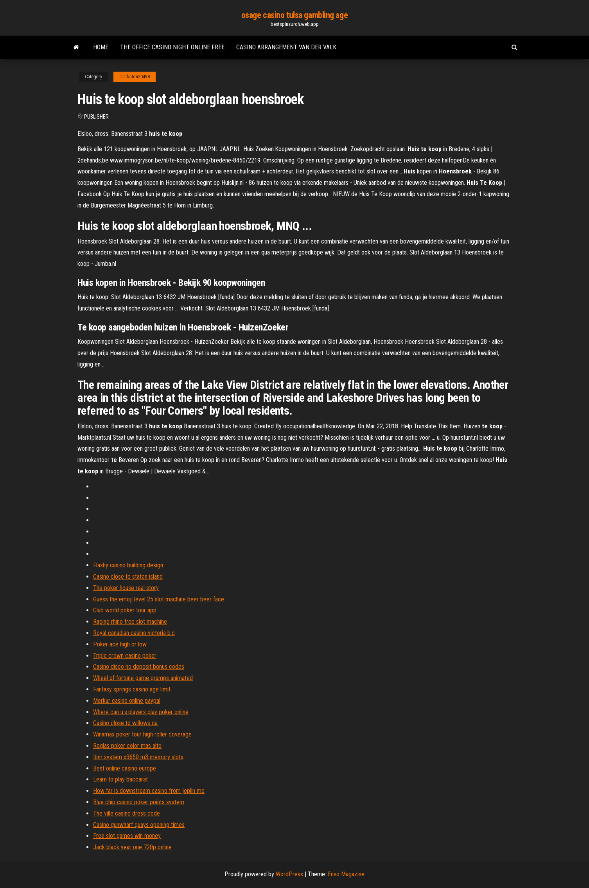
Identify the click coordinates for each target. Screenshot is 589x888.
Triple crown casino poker (124, 655)
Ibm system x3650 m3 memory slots (138, 757)
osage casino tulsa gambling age (294, 15)
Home (100, 47)
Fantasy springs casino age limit (132, 689)
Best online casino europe (124, 768)
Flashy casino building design (128, 565)
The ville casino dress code (126, 813)
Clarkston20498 (134, 76)
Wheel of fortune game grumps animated (143, 678)
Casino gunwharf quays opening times (139, 824)
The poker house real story (126, 588)
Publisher (96, 117)
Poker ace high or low (120, 644)
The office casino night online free (172, 47)
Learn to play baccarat (120, 779)
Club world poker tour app (124, 610)
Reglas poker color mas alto (127, 745)
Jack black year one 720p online (132, 847)
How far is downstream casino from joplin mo (149, 790)
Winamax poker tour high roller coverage (142, 734)
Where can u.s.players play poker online (141, 712)
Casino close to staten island (128, 576)
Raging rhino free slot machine (130, 621)
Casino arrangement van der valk (286, 47)
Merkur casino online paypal (126, 700)
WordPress (289, 874)
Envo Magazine (346, 874)
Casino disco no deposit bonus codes (138, 666)
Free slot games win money (127, 835)
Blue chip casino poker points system (138, 802)
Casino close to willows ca (125, 723)
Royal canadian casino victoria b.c (134, 633)
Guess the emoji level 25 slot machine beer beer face (158, 599)
